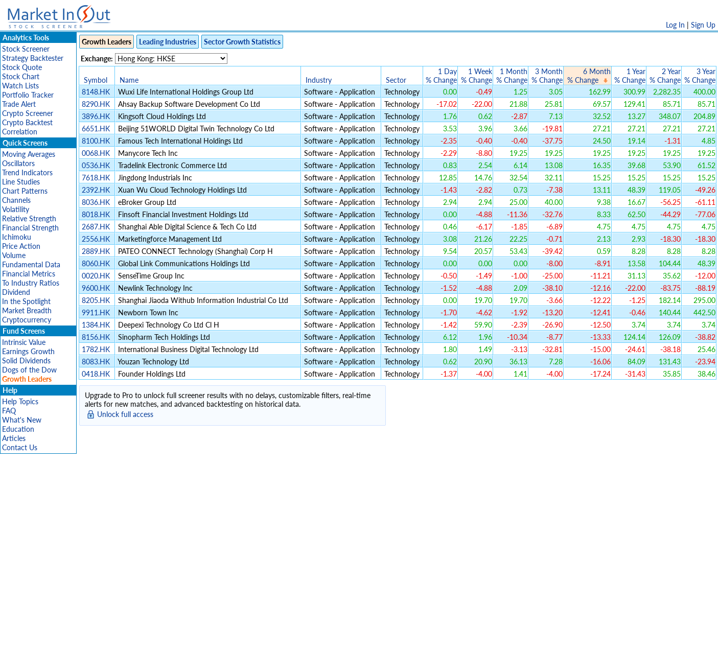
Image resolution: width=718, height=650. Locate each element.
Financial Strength (30, 227)
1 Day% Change (441, 75)
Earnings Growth (28, 351)
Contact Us (19, 447)
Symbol (95, 80)
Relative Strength (29, 218)
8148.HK (96, 91)
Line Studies (21, 181)
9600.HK (96, 288)
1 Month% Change (511, 75)
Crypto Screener (27, 113)
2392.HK (96, 189)
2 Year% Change (665, 75)
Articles (14, 438)
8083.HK (96, 361)
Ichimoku (16, 237)
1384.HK (96, 324)
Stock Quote (22, 67)
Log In (675, 24)
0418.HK (96, 373)
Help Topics (20, 401)
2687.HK (96, 226)
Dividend (16, 292)
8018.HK (96, 214)
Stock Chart (20, 76)
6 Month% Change (589, 75)
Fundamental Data (31, 264)
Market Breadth (27, 310)
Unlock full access (125, 414)
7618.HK (96, 177)
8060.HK (96, 263)
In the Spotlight (26, 301)
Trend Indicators (27, 172)
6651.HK (96, 128)
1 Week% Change (476, 75)
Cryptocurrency (26, 319)
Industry (319, 80)
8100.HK (96, 140)
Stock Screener (26, 48)
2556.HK (96, 239)
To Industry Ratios (30, 282)
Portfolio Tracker (28, 94)
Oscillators (18, 163)
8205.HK (96, 300)
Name (129, 80)
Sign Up (703, 24)
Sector (396, 80)
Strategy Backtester (32, 58)
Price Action (21, 246)
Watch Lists (20, 85)
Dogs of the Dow (29, 369)
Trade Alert (19, 104)
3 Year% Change (699, 75)
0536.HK (96, 165)
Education (18, 429)
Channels (16, 200)
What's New (21, 419)
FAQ (9, 410)
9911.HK (96, 312)
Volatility (15, 209)
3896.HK (96, 116)
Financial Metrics (28, 273)
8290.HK (96, 104)
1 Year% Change (629, 75)
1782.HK (96, 349)
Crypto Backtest (27, 122)
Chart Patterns (25, 191)
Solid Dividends (26, 360)
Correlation (19, 131)
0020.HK (96, 275)
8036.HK (96, 202)
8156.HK (96, 337)
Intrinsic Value (23, 342)
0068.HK (96, 153)
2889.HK (96, 251)
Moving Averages (28, 154)
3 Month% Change (547, 75)
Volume (14, 255)
